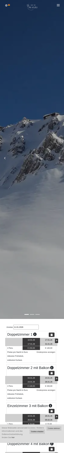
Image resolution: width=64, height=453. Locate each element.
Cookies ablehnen (54, 428)
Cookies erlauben (37, 431)
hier (13, 437)
